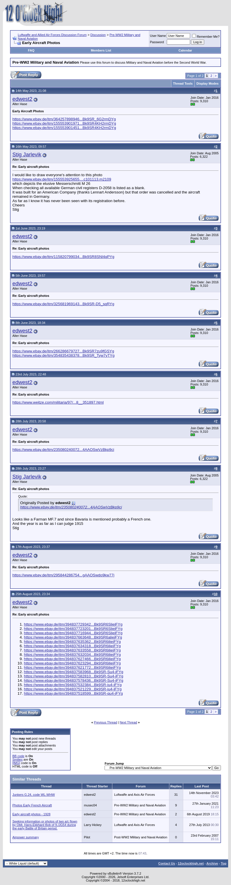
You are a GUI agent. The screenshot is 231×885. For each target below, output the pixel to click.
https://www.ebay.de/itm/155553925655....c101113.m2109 (61, 179)
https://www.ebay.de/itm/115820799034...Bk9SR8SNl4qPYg (63, 257)
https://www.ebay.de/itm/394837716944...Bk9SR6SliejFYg (73, 633)
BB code (18, 756)
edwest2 (22, 99)
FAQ (31, 50)
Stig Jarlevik (26, 154)
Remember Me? (205, 36)
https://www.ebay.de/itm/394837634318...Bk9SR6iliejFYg (72, 646)
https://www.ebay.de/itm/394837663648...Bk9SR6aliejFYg (73, 637)
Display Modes (207, 83)
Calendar (185, 50)
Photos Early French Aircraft (32, 805)
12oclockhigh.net (191, 863)
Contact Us (166, 863)
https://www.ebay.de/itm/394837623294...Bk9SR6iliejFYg (72, 663)
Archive (212, 863)
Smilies (17, 759)
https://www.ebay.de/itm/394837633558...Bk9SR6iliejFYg (72, 650)
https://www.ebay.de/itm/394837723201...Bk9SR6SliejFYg (73, 628)
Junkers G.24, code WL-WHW (33, 794)
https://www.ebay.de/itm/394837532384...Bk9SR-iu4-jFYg (73, 685)
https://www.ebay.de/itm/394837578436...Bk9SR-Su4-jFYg (73, 680)
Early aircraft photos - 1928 (31, 814)
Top (223, 863)
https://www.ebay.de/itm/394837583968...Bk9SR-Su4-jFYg (73, 672)
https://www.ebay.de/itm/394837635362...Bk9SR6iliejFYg (72, 641)
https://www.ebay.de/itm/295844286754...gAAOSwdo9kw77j (63, 575)
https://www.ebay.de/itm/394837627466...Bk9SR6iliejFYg (72, 659)
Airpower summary (25, 837)
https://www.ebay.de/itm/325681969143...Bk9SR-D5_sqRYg (63, 304)
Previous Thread (105, 722)
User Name (158, 35)
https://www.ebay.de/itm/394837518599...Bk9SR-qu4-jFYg (73, 693)
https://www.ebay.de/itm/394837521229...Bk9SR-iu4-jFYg (73, 689)
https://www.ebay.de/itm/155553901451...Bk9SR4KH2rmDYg (64, 128)
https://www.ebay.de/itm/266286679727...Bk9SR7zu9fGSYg (63, 351)
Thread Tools (183, 83)
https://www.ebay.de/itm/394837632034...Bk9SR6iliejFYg (72, 654)
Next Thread (128, 722)
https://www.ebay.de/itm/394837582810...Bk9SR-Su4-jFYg (73, 676)
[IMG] (16, 763)
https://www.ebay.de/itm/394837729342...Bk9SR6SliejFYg (73, 624)
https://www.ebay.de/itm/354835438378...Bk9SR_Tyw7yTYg (63, 355)
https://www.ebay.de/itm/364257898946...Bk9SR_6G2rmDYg (64, 119)
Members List (101, 50)
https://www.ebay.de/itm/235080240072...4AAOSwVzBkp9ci (63, 449)
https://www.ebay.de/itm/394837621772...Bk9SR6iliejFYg (72, 667)
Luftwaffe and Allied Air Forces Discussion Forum (52, 35)
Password (157, 42)
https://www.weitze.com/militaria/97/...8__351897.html (58, 402)
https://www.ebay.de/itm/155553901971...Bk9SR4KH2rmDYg (64, 123)
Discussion (98, 35)
